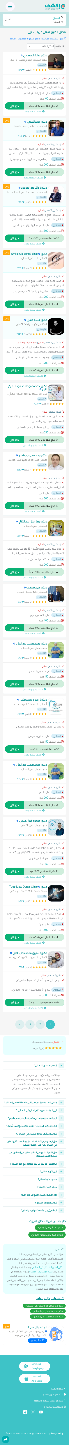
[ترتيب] (40, 46)
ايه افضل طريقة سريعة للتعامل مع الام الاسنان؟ (33, 1163)
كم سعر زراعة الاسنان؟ (46, 1202)
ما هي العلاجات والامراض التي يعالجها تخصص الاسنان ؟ (30, 1102)
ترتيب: (58, 45)
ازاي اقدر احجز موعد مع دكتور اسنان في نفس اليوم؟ (32, 1118)
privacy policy (56, 1433)
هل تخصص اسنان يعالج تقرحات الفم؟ (39, 1194)
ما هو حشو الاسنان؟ (47, 1179)
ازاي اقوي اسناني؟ (48, 1171)
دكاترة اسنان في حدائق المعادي (47, 1234)
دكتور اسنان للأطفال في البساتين (47, 1267)
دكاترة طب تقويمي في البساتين (48, 1311)
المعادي (58, 159)
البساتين (34, 19)
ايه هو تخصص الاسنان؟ (45, 1065)
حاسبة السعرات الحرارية (55, 1407)
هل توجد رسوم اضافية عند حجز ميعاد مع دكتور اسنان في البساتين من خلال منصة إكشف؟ (32, 1143)
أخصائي (42, 65)
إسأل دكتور (37, 1340)
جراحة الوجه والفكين (26, 342)
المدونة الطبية (58, 1388)
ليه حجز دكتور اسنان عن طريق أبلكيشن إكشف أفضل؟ (31, 1126)
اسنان (44, 78)
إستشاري (41, 131)
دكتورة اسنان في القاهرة (41, 1271)
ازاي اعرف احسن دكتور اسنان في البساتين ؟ (36, 1110)
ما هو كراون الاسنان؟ (47, 1187)
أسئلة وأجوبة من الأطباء (54, 1394)
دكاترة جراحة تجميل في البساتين (48, 1316)
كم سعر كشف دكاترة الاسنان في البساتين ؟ (36, 1133)
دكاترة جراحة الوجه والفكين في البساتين (44, 1305)
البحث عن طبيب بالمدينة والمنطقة (50, 1400)
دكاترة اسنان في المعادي (50, 1227)
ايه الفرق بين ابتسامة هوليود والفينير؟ (39, 1210)
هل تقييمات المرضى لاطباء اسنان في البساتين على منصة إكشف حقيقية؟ (33, 1154)
